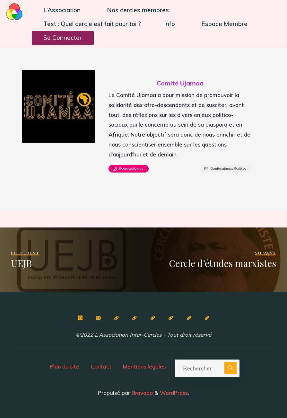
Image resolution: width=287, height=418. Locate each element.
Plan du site (64, 365)
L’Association (62, 10)
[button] (63, 10)
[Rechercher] (231, 367)
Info (169, 24)
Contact (101, 365)
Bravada (141, 392)
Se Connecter (62, 37)
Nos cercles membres (138, 10)
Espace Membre (224, 24)
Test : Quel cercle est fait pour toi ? (92, 24)
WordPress (174, 392)
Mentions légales (144, 365)
